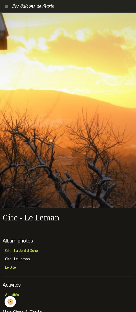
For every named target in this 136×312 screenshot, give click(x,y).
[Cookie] (10, 301)
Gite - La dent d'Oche (21, 251)
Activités (12, 295)
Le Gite (10, 267)
